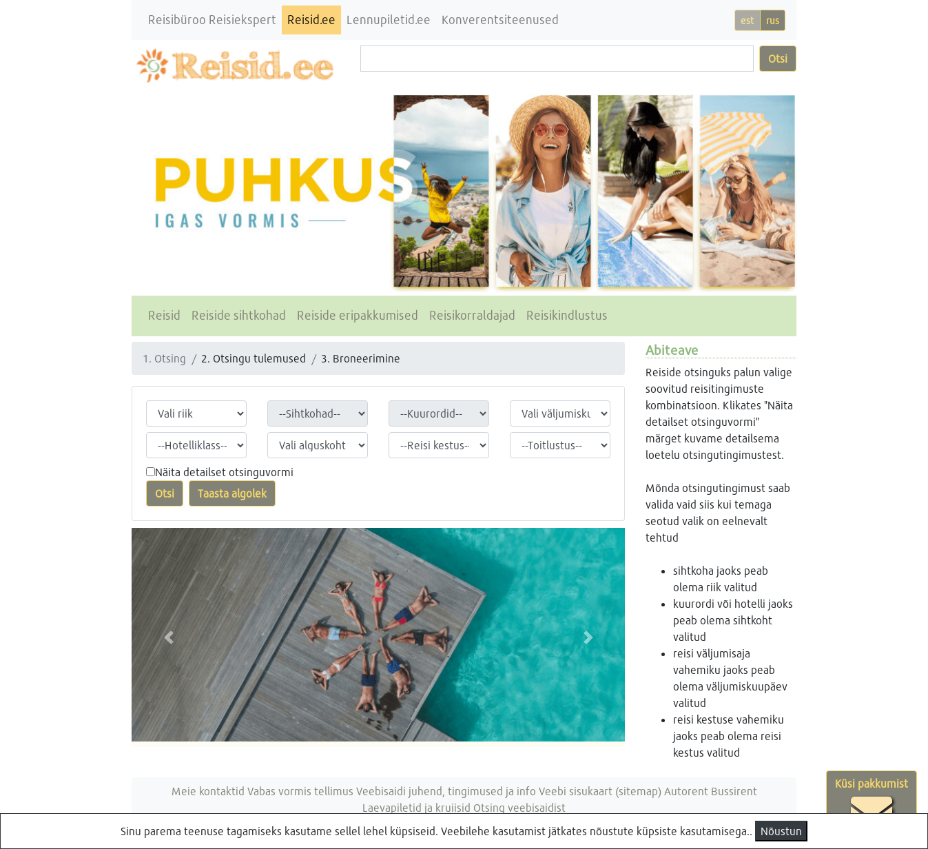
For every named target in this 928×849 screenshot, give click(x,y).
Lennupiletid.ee (389, 19)
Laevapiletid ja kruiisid (416, 807)
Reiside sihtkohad (239, 315)
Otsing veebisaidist (519, 807)
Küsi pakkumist (871, 805)
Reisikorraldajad (472, 315)
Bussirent (734, 790)
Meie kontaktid (208, 790)
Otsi (777, 58)
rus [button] (772, 20)
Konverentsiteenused (500, 19)
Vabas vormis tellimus (300, 790)
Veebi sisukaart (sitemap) (600, 790)
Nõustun (781, 830)
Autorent (686, 790)
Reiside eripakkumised (357, 315)
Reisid (164, 315)
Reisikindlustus (567, 315)
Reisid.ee (311, 19)
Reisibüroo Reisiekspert (212, 19)
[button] (168, 637)
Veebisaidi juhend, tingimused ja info (446, 790)
